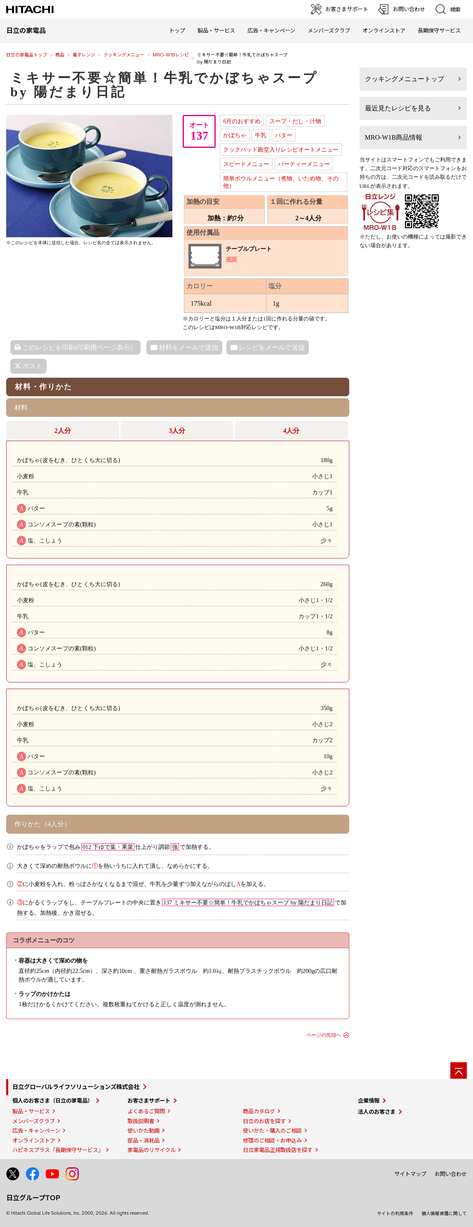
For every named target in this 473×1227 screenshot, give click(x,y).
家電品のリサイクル (151, 1150)
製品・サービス (31, 1111)
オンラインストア (383, 30)
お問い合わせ (451, 1174)
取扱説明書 (140, 1121)
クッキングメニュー (124, 55)
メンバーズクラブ (329, 30)
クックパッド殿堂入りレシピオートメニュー (281, 149)
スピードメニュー (246, 164)
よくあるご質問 (146, 1111)
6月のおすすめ (242, 121)
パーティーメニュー (304, 164)
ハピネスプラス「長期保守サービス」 (58, 1150)
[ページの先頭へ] (458, 1070)
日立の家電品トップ (26, 55)
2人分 (62, 430)
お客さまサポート (148, 1100)
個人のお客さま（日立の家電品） (52, 1100)
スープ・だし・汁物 (295, 121)
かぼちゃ (234, 135)
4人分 (291, 430)
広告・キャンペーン (36, 1130)
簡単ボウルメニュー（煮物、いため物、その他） (281, 182)
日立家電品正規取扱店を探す (278, 1150)
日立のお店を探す (264, 1121)
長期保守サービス (439, 30)
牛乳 (260, 135)
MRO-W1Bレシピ (171, 55)
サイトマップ (410, 1174)
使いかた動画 (143, 1130)
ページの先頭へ (323, 1035)
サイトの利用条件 (395, 1213)
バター (283, 135)
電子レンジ (84, 55)
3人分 (177, 430)
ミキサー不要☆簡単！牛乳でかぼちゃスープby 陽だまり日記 (164, 84)
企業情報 (368, 1100)
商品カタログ (259, 1111)
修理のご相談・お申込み (272, 1140)
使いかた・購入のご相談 (272, 1130)
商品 (59, 55)
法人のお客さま (376, 1111)
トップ (177, 30)
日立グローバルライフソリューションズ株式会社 (75, 1087)
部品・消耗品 (143, 1140)
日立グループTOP (33, 1198)
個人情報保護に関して (444, 1213)
